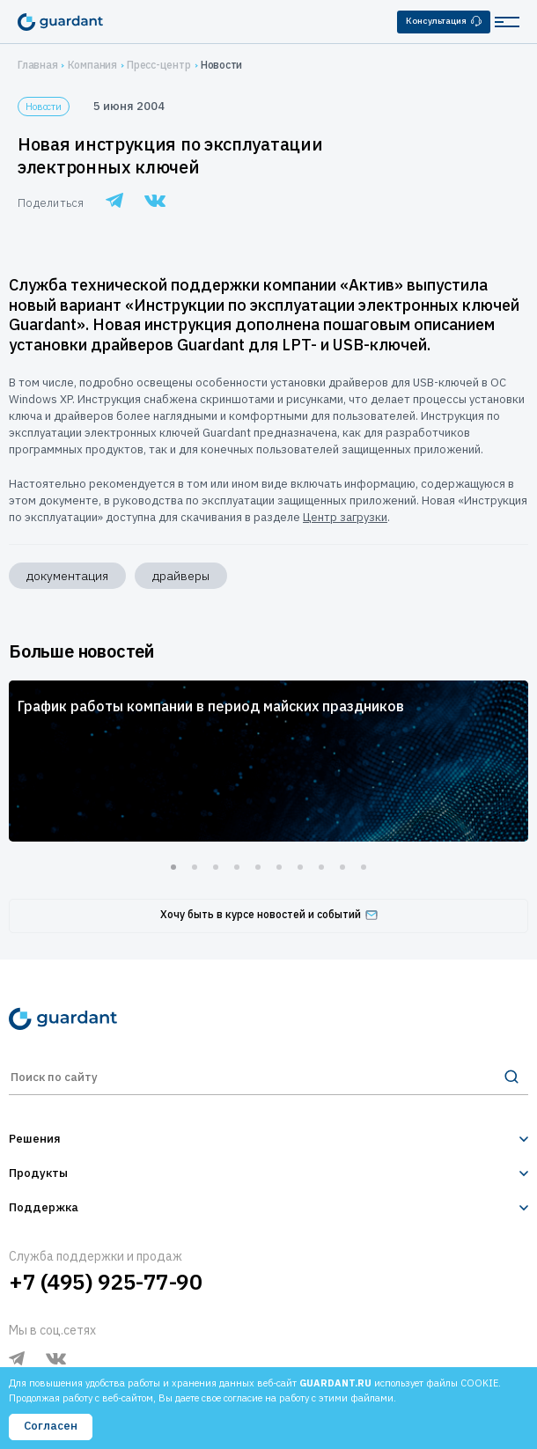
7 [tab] (300, 867)
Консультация (444, 20)
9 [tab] (342, 867)
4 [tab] (237, 867)
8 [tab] (321, 867)
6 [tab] (279, 867)
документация (67, 576)
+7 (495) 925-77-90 (105, 1282)
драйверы (181, 576)
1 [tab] (173, 867)
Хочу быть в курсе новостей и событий (269, 914)
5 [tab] (258, 867)
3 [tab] (216, 867)
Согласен (50, 1425)
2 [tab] (194, 867)
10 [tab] (363, 867)
